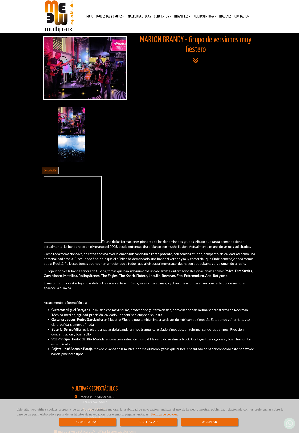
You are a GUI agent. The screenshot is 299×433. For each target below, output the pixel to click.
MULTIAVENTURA (205, 19)
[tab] (50, 145)
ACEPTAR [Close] (209, 422)
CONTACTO (242, 19)
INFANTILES (182, 19)
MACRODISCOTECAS (139, 19)
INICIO (89, 19)
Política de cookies (164, 414)
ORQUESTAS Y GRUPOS (110, 19)
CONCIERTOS (162, 19)
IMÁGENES (225, 19)
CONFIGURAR (87, 422)
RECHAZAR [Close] (148, 422)
